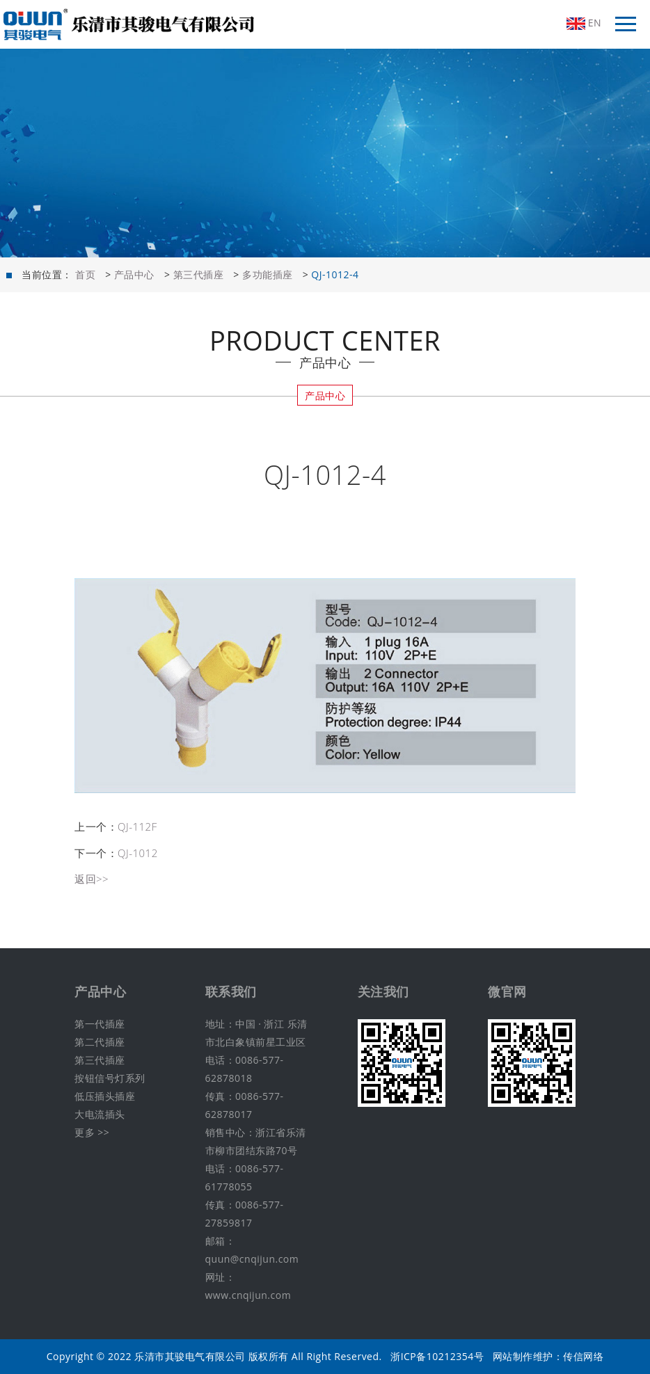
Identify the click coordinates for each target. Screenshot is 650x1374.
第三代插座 (198, 274)
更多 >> (91, 1132)
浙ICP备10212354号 (437, 1356)
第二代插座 (99, 1041)
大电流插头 (99, 1114)
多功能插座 (267, 274)
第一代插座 (99, 1023)
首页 (85, 274)
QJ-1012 (138, 853)
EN (583, 23)
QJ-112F (137, 826)
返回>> (91, 879)
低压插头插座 (104, 1096)
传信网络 (583, 1356)
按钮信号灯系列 (109, 1078)
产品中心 (134, 274)
